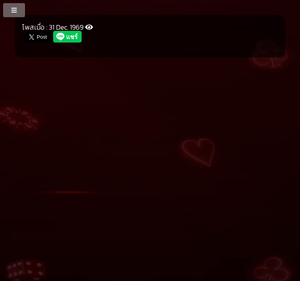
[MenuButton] (14, 10)
